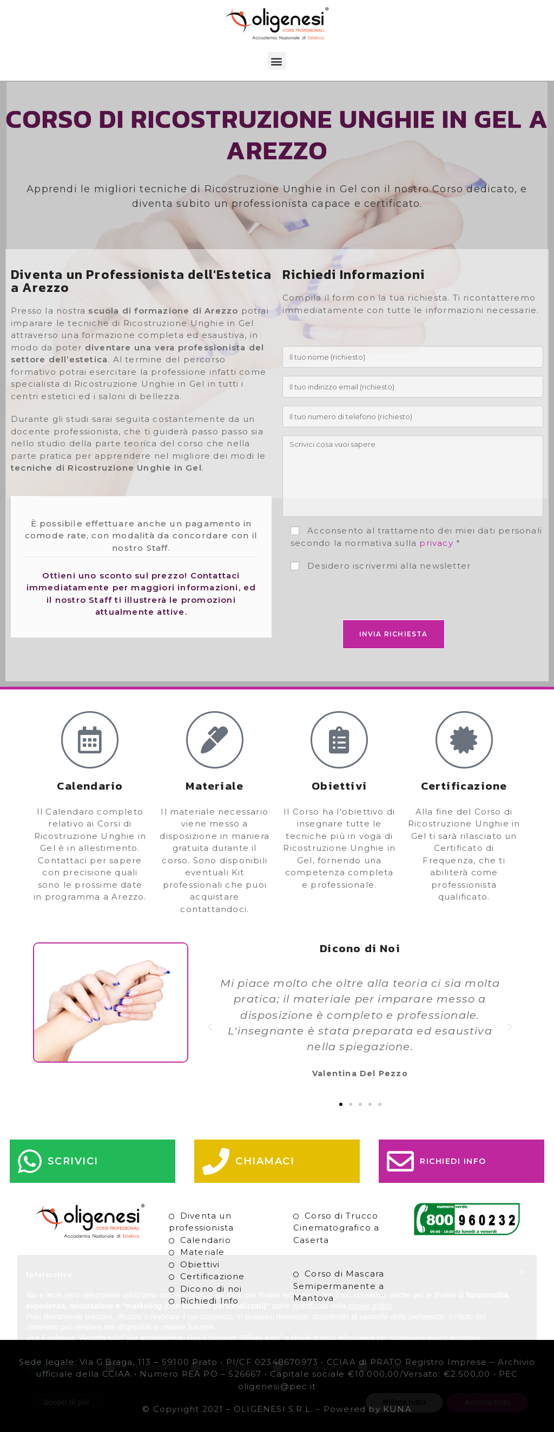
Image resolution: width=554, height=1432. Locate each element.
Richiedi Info (209, 1301)
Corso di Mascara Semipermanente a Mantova (338, 1285)
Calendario (205, 1240)
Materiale (202, 1252)
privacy (436, 543)
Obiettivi (200, 1264)
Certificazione (212, 1276)
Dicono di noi (211, 1289)
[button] (277, 61)
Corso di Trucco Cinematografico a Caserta (336, 1227)
